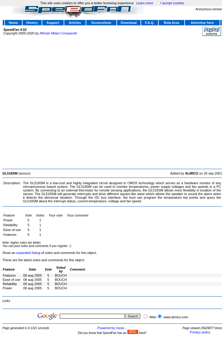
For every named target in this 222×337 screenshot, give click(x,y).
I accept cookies (172, 3)
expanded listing (28, 253)
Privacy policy (200, 332)
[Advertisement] (64, 101)
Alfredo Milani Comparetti (58, 33)
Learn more (144, 3)
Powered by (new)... (112, 328)
